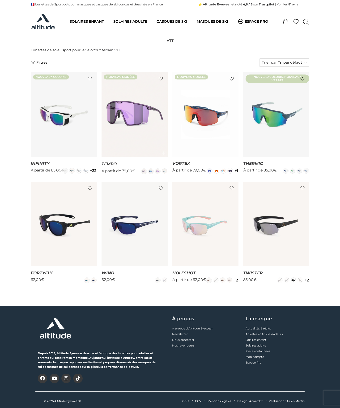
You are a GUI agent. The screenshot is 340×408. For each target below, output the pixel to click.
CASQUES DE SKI (172, 21)
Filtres (39, 62)
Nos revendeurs (183, 345)
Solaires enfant (256, 340)
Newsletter (180, 334)
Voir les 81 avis (287, 4)
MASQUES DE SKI (212, 21)
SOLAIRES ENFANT (87, 21)
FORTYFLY (42, 273)
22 (93, 170)
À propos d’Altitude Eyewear (192, 328)
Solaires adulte (256, 345)
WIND (108, 273)
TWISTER (253, 273)
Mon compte (255, 357)
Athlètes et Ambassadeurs (264, 334)
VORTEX (181, 163)
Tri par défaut (290, 62)
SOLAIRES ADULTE (130, 21)
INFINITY (40, 163)
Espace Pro (254, 362)
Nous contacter (183, 340)
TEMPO (109, 164)
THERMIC (253, 163)
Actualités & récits (258, 328)
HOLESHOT (184, 273)
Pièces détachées (258, 351)
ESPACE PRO (253, 21)
